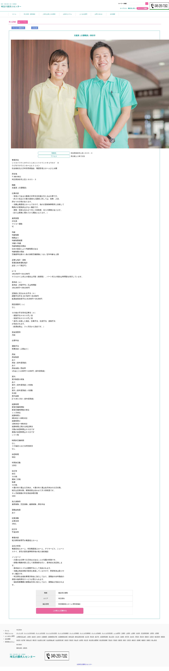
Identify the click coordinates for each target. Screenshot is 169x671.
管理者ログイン (9, 641)
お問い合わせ (98, 14)
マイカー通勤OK (18, 28)
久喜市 (138, 633)
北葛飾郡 (44, 637)
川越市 (122, 637)
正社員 (34, 28)
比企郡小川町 (41, 640)
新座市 (147, 637)
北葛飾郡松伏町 (63, 637)
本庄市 (18, 640)
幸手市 (127, 637)
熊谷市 (71, 640)
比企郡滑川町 (59, 640)
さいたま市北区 (40, 633)
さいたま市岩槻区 (63, 633)
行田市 (129, 640)
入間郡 (157, 633)
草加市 (115, 640)
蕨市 (124, 640)
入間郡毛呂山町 (21, 637)
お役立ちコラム (67, 14)
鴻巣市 (148, 640)
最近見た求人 (132, 8)
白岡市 (81, 640)
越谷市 (134, 640)
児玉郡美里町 (145, 633)
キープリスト (123, 8)
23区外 (25, 648)
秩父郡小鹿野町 (94, 640)
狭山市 (76, 640)
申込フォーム (9, 633)
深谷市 (66, 640)
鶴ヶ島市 (154, 640)
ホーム (14, 14)
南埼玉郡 (71, 637)
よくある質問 (83, 14)
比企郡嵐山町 (50, 640)
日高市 (152, 637)
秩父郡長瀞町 (103, 640)
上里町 (133, 633)
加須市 (34, 637)
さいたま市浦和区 (85, 633)
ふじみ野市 (117, 633)
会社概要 (112, 14)
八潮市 (29, 637)
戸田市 (137, 637)
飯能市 (144, 640)
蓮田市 (120, 640)
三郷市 (123, 633)
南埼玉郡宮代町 (79, 637)
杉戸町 (23, 640)
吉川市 (87, 637)
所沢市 (142, 637)
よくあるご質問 (9, 636)
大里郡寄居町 (104, 637)
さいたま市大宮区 (51, 633)
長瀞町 (139, 640)
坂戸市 (97, 637)
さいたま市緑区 (96, 633)
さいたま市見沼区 (107, 633)
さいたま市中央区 (29, 633)
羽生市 (110, 640)
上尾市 (128, 633)
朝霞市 (163, 637)
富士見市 (111, 637)
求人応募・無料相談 (29, 14)
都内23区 (19, 648)
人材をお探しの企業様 (49, 14)
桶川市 (35, 640)
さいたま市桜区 (74, 633)
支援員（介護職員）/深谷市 (84, 35)
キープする (22, 22)
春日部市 (157, 637)
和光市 (92, 637)
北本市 (39, 637)
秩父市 (86, 640)
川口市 (117, 637)
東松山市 (29, 640)
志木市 (132, 637)
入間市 (152, 633)
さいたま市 (19, 633)
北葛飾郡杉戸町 (52, 637)
